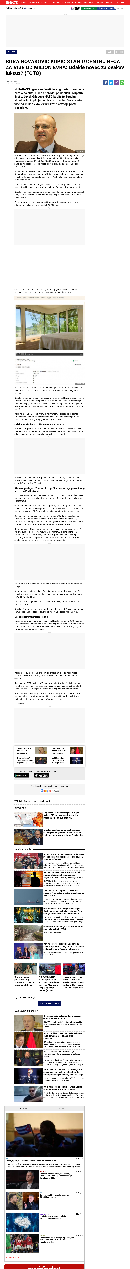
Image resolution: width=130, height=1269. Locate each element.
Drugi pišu (20, 808)
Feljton (29, 1195)
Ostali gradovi (94, 933)
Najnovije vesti (94, 180)
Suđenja (50, 1198)
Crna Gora (91, 2)
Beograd (75, 2)
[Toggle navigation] (122, 2)
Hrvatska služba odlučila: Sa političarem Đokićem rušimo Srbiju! (24, 753)
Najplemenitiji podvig (15, 1217)
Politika (9, 8)
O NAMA (53, 1262)
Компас (99, 2)
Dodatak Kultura (74, 1217)
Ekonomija (47, 2)
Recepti (71, 1188)
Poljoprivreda (93, 1195)
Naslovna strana (96, 501)
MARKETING (84, 1262)
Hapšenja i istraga (54, 1195)
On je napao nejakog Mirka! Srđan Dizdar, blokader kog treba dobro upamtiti (62, 1088)
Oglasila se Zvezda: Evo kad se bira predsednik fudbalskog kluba (86, 1140)
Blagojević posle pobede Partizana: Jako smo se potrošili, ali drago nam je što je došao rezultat (86, 1161)
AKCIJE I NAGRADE (98, 1262)
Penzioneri (31, 1198)
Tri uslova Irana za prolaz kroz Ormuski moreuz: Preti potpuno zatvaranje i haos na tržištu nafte (63, 893)
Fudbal (107, 168)
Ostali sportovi (32, 1223)
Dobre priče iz (20, 8)
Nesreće (50, 1200)
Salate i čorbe (73, 1195)
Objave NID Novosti (87, 1264)
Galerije (11, 1249)
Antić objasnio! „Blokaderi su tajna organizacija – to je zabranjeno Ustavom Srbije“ (25, 763)
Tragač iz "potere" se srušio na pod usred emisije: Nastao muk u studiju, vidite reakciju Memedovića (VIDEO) (73, 982)
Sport (67, 2)
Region (111, 1195)
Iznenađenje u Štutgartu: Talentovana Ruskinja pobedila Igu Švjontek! (55, 1172)
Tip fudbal (108, 685)
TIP (70, 2)
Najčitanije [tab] (115, 89)
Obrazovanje (32, 1200)
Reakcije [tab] (114, 630)
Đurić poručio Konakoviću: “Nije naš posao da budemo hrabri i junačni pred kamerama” (63, 1036)
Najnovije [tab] (96, 89)
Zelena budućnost (95, 1223)
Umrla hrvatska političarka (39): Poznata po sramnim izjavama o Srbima (24, 981)
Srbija (86, 2)
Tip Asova (51, 1223)
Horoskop (92, 834)
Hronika (40, 2)
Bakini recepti (73, 1198)
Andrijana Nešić (12, 82)
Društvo (34, 2)
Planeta (54, 2)
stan (35, 801)
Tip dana (50, 1217)
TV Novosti (72, 1220)
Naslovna (23, 2)
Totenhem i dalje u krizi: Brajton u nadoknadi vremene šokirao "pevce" (86, 1151)
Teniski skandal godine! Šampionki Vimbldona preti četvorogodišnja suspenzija (55, 1161)
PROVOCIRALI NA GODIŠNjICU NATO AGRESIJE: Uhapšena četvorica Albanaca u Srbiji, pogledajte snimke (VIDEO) (49, 984)
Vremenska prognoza (99, 879)
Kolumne (31, 8)
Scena (10, 1245)
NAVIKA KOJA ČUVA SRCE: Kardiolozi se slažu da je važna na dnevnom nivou (112, 406)
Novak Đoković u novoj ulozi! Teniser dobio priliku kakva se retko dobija (55, 1151)
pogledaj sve (105, 251)
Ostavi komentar (49, 1003)
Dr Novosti (108, 156)
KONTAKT (62, 1262)
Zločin (49, 1192)
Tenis (39, 1107)
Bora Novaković (45, 801)
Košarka (30, 1217)
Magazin (105, 340)
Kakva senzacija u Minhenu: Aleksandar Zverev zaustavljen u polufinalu (55, 1140)
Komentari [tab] (96, 630)
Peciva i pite (72, 1203)
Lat (118, 8)
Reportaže (60, 2)
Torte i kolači (72, 1192)
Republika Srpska (12, 1238)
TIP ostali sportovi (54, 1220)
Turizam (113, 1232)
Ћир (121, 8)
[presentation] (89, 524)
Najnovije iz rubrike (26, 1011)
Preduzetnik (92, 1198)
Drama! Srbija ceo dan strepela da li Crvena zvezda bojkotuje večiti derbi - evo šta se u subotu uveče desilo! (63, 857)
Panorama (114, 1210)
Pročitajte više (22, 849)
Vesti (29, 2)
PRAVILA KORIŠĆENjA (114, 1262)
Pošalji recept (73, 1206)
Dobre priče (11, 1195)
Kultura (80, 2)
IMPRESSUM (73, 1262)
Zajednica (91, 1217)
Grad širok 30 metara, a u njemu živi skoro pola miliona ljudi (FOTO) (63, 927)
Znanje (90, 1220)
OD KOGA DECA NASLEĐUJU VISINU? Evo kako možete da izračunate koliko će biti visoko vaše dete (113, 385)
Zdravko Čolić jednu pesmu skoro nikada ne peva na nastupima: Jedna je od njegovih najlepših (113, 396)
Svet (90, 116)
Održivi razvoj (95, 1210)
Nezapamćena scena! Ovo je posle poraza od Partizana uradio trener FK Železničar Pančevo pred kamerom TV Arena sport (85, 1172)
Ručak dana (72, 1200)
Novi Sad (27, 801)
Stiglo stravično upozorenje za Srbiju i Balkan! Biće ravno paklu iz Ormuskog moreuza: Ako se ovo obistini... (61, 815)
